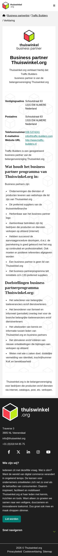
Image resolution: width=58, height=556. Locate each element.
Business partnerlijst (18, 15)
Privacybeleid (14, 551)
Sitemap (47, 551)
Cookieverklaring (32, 551)
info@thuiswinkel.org (13, 438)
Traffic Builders (39, 15)
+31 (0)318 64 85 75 (13, 444)
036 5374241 (32, 132)
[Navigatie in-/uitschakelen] (54, 5)
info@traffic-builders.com (39, 136)
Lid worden (11, 519)
